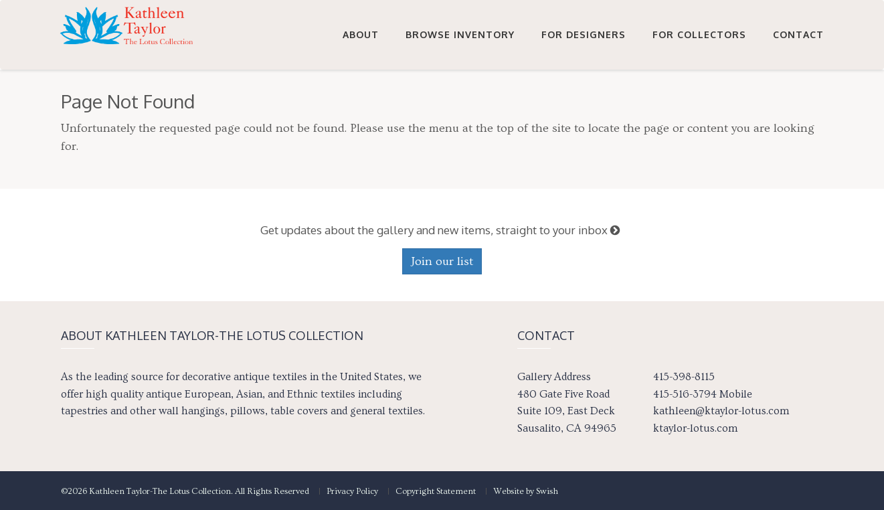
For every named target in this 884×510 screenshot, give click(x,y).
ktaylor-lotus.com (695, 428)
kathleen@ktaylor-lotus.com (721, 411)
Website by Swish (525, 491)
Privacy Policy (352, 491)
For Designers (583, 34)
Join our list (442, 261)
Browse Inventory (460, 34)
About (361, 34)
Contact (798, 34)
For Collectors (699, 34)
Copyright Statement (435, 491)
